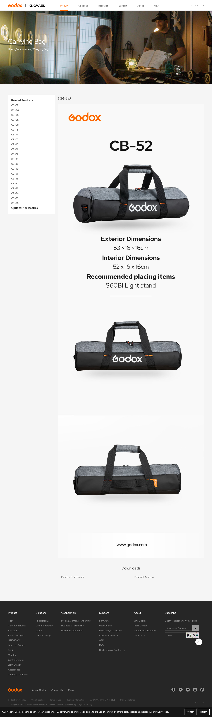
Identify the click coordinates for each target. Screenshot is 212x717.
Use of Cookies (37, 700)
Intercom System (16, 645)
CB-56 (14, 178)
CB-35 (14, 164)
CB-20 (14, 144)
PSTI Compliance (127, 700)
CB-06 (15, 119)
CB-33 (14, 159)
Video (39, 630)
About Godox (39, 690)
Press (71, 690)
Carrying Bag (40, 49)
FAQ (101, 645)
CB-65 (14, 198)
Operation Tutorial (108, 635)
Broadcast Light (16, 635)
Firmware (104, 620)
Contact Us (139, 635)
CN (196, 5)
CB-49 (14, 168)
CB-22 (14, 154)
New (156, 5)
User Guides (105, 625)
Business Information (76, 700)
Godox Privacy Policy (17, 700)
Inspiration (103, 5)
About (140, 5)
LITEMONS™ (14, 640)
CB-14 (14, 129)
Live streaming (43, 635)
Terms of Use (55, 700)
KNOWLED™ (14, 630)
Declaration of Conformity (112, 650)
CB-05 (14, 115)
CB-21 (14, 149)
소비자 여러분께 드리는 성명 (102, 700)
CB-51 (14, 173)
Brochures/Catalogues (110, 630)
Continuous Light (16, 625)
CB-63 (14, 188)
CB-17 (14, 139)
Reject (203, 711)
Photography (42, 620)
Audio (11, 650)
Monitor (12, 655)
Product (64, 5)
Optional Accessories (24, 208)
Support (123, 5)
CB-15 (14, 134)
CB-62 (14, 183)
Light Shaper (14, 664)
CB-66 (14, 203)
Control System (16, 659)
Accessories (24, 49)
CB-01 (14, 105)
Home (11, 49)
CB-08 (15, 124)
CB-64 (14, 193)
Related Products (22, 100)
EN (203, 5)
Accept (190, 711)
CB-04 (15, 110)
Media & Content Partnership (76, 620)
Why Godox (139, 620)
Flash (10, 620)
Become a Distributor (72, 630)
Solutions (83, 5)
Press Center (140, 625)
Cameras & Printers (17, 674)
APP (101, 640)
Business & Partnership (72, 625)
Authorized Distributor (145, 630)
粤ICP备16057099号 (83, 704)
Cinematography (44, 625)
